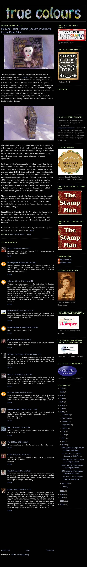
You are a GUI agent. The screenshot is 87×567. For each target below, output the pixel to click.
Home (28, 550)
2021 (62, 389)
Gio (8, 442)
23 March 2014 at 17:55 (21, 471)
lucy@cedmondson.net (66, 128)
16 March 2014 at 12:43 (27, 263)
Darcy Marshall (13, 327)
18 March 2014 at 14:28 (21, 427)
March (64, 445)
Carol (9, 471)
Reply (9, 256)
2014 (62, 412)
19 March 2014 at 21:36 (20, 442)
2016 (62, 405)
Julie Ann (25, 77)
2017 (62, 402)
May (64, 438)
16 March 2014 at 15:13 (25, 311)
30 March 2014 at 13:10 (21, 489)
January (65, 487)
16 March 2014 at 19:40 (23, 374)
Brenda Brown (13, 409)
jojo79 (9, 340)
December (66, 415)
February (65, 483)
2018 (62, 399)
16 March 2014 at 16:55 (29, 327)
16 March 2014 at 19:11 (32, 354)
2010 (62, 501)
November (66, 418)
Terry (9, 427)
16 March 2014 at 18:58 (22, 340)
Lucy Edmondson (64, 263)
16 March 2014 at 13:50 (24, 281)
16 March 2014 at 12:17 (21, 248)
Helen (9, 248)
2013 (62, 491)
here (32, 231)
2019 (62, 395)
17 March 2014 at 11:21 (23, 393)
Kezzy (9, 489)
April (64, 441)
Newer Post (5, 550)
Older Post (50, 550)
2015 (62, 409)
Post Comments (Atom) (20, 555)
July (64, 431)
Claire (9, 454)
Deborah (10, 393)
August (65, 428)
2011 (62, 498)
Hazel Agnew (12, 263)
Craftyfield (11, 311)
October (65, 421)
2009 (62, 504)
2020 (62, 392)
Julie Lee (11, 281)
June (64, 435)
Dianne (10, 374)
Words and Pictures (15, 354)
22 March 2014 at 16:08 (21, 454)
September (66, 425)
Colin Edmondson (64, 260)
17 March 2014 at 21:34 (28, 409)
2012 (62, 494)
